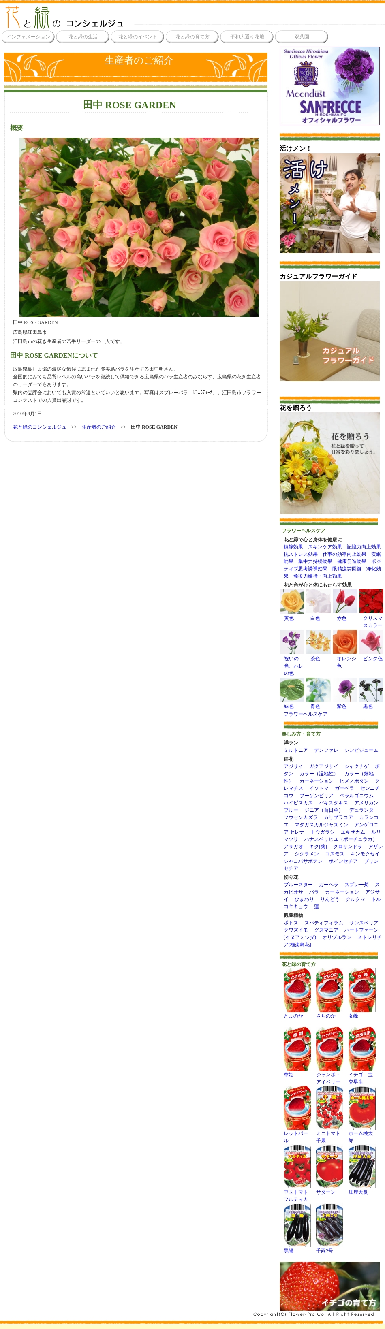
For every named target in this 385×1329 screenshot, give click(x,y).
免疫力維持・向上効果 (317, 576)
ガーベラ (344, 788)
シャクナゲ (356, 766)
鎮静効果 (293, 547)
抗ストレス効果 (301, 554)
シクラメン (307, 854)
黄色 (289, 618)
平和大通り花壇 (247, 37)
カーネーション (316, 781)
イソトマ (319, 788)
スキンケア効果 (325, 547)
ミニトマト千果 (329, 1134)
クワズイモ (296, 930)
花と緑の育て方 (192, 37)
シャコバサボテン (303, 861)
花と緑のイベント (137, 37)
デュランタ (361, 810)
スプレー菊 (356, 884)
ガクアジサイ (323, 766)
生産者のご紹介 (139, 60)
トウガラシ (322, 832)
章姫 (297, 1072)
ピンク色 (373, 658)
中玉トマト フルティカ (298, 1193)
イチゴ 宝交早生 (362, 1076)
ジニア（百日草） (323, 810)
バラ (314, 892)
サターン (329, 1189)
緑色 (289, 706)
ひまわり (304, 899)
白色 (315, 618)
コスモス (334, 854)
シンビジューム (361, 750)
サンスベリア (364, 923)
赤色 (341, 618)
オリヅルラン (336, 937)
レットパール (297, 1134)
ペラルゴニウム (357, 795)
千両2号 (329, 1248)
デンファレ (326, 750)
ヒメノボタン (354, 781)
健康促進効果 (351, 561)
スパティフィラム (323, 923)
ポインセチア (343, 861)
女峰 (362, 1013)
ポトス (291, 923)
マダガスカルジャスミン (321, 825)
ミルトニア (296, 750)
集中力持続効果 (315, 561)
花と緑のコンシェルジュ (39, 427)
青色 (315, 706)
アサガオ (293, 846)
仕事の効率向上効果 (344, 554)
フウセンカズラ (301, 817)
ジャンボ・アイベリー (329, 1076)
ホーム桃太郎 (362, 1134)
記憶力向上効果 (364, 547)
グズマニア (326, 930)
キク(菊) (318, 846)
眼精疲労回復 (346, 569)
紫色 (341, 706)
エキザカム (353, 832)
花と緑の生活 (83, 37)
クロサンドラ (347, 846)
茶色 (315, 658)
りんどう (330, 899)
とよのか (297, 1013)
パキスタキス (333, 803)
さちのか (329, 1013)
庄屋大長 (362, 1189)
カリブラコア (338, 817)
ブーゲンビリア (316, 795)
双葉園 (302, 37)
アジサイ (293, 766)
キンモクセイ (365, 854)
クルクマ (355, 899)
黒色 (368, 706)
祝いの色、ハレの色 (294, 666)
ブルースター (298, 884)
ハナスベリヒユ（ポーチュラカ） (340, 839)
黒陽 (297, 1248)
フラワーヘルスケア (305, 714)
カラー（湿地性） (318, 773)
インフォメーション (28, 37)
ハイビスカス (298, 803)
